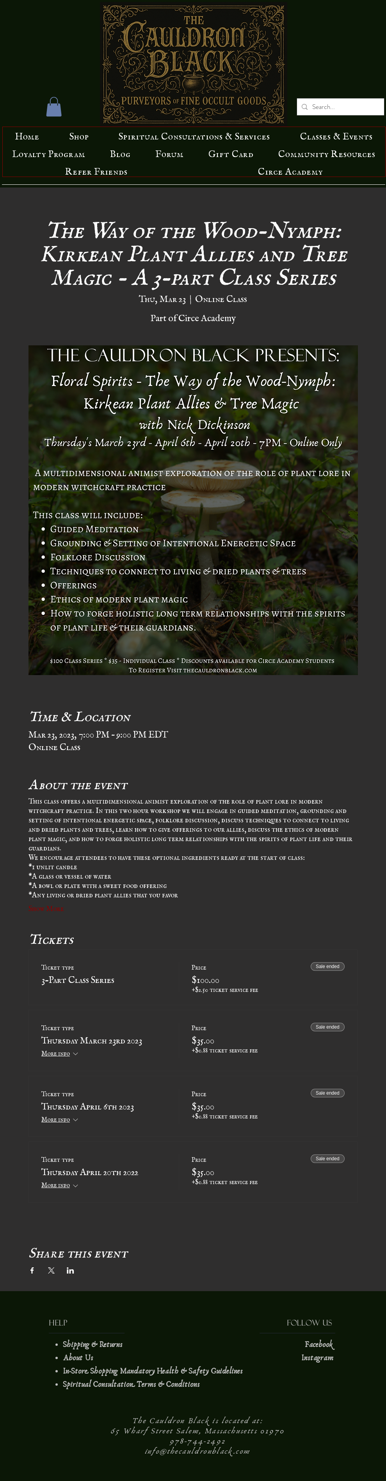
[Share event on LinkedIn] (70, 1270)
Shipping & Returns (94, 1345)
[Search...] (340, 106)
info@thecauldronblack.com (197, 1451)
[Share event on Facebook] (32, 1270)
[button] (54, 106)
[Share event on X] (51, 1270)
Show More (46, 906)
